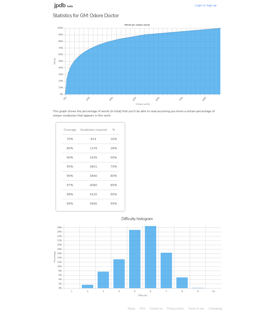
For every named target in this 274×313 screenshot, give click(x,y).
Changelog (215, 308)
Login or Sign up (205, 5)
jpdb (60, 5)
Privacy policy (175, 308)
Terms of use (196, 308)
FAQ (142, 308)
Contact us (155, 308)
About (131, 308)
